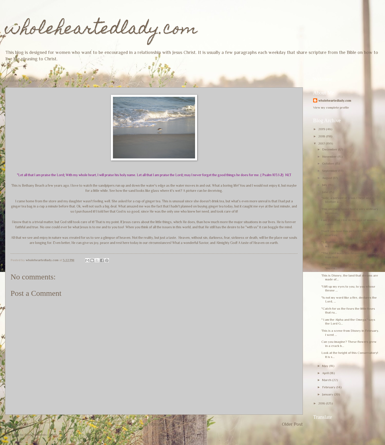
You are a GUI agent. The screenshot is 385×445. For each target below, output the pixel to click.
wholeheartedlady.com (101, 29)
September (330, 171)
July (325, 185)
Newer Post (16, 424)
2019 (322, 129)
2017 (322, 143)
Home (155, 424)
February (329, 387)
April (326, 373)
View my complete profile (331, 107)
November (330, 156)
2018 (322, 136)
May (325, 366)
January (328, 394)
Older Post (292, 424)
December (330, 149)
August (327, 178)
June (325, 192)
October (328, 163)
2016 (322, 403)
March (327, 380)
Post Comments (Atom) (41, 435)
